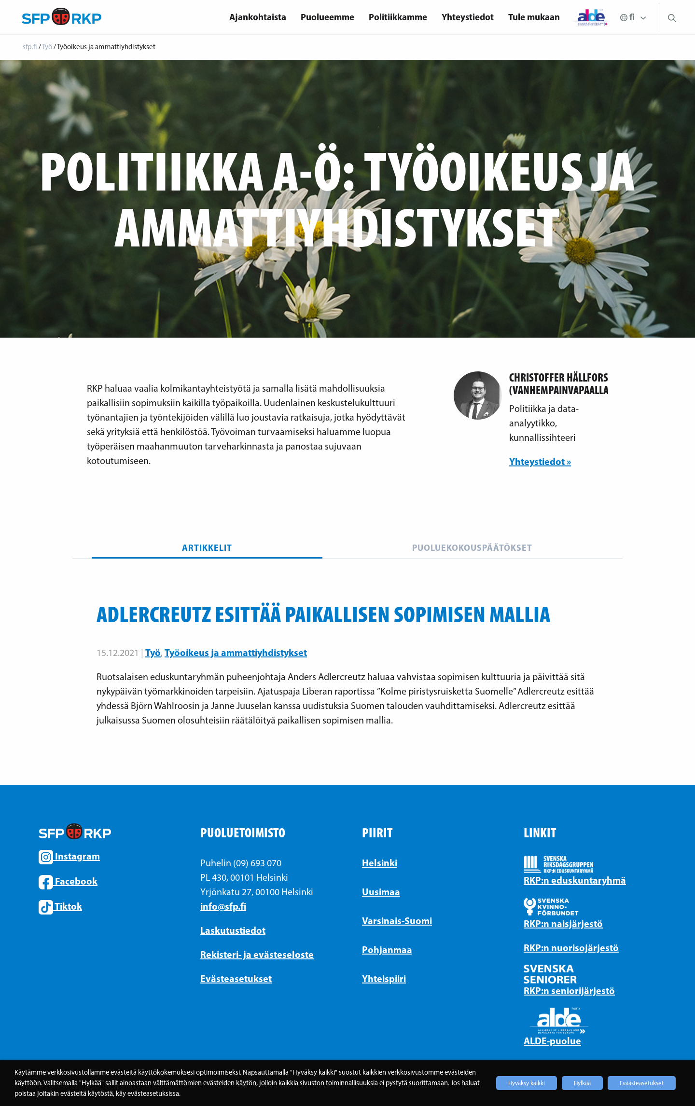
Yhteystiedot (468, 17)
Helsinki (379, 863)
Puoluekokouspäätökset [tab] (472, 547)
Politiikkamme (398, 17)
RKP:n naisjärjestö (563, 923)
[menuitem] (257, 17)
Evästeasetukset (236, 978)
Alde (591, 17)
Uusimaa (381, 892)
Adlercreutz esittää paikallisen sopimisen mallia (323, 614)
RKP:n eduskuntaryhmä (575, 880)
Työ (153, 652)
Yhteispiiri (384, 978)
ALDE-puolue (552, 1041)
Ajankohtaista (257, 17)
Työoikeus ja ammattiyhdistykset (236, 652)
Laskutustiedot (232, 930)
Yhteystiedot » (540, 461)
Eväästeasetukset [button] (642, 1083)
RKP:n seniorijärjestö (569, 990)
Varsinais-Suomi (397, 921)
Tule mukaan (534, 17)
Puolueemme (327, 17)
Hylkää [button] (582, 1083)
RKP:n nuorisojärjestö (571, 948)
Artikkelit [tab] (207, 547)
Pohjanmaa (387, 949)
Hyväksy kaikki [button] (526, 1083)
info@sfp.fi (223, 906)
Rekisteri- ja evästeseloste (257, 954)
